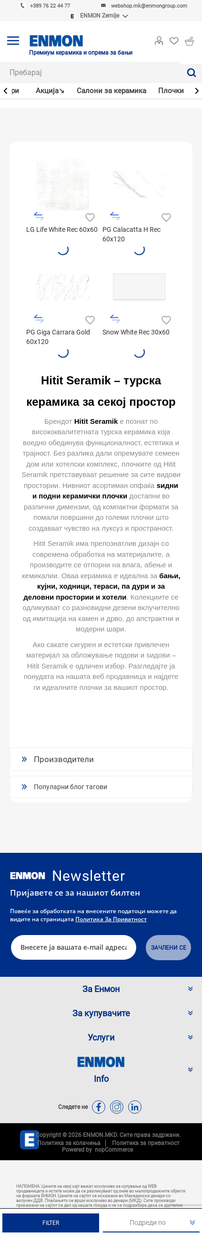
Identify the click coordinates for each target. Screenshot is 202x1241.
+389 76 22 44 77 (50, 6)
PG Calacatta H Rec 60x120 (131, 234)
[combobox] (90, 72)
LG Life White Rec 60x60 (62, 229)
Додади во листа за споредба (39, 216)
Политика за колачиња (69, 1143)
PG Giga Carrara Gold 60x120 (58, 336)
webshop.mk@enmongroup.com (149, 6)
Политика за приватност (111, 919)
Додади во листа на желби (89, 216)
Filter (50, 1223)
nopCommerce (112, 1149)
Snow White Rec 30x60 (136, 332)
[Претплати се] (73, 947)
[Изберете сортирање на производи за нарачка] (151, 1222)
